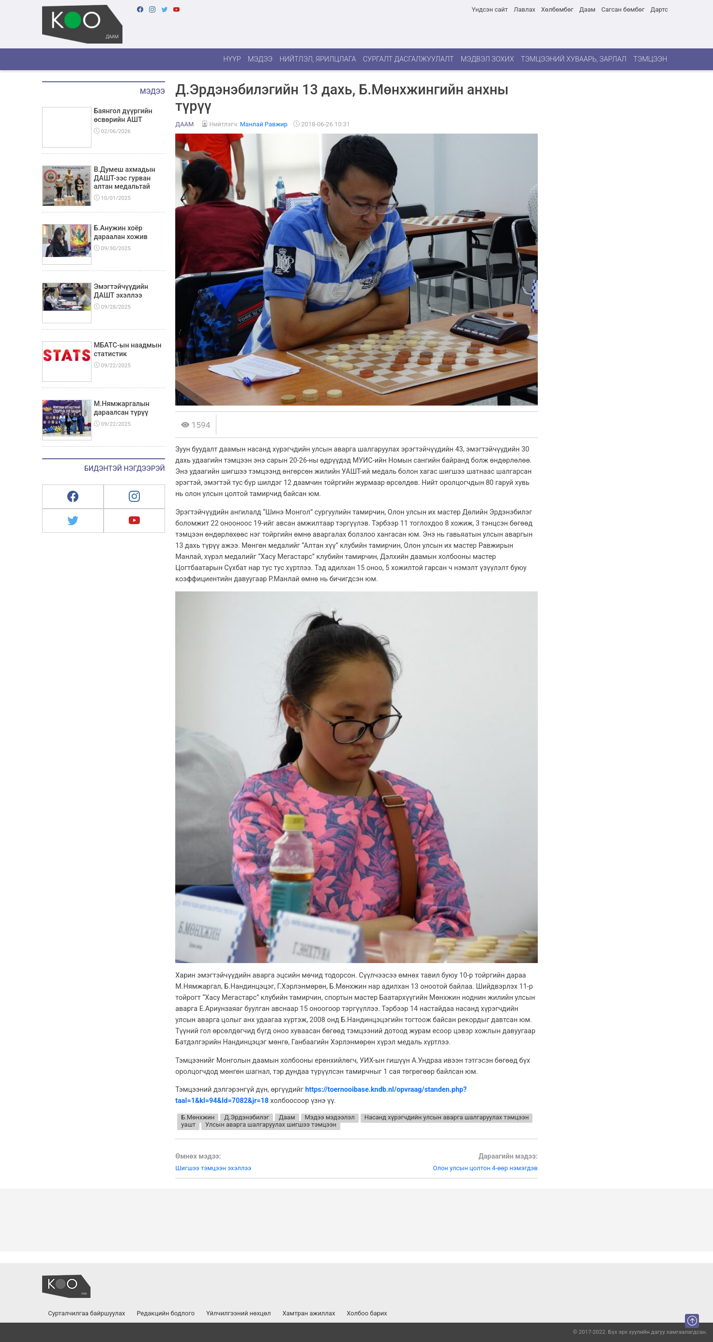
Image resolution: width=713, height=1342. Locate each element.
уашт (188, 1124)
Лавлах (524, 9)
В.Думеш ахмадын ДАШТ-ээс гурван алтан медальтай (124, 178)
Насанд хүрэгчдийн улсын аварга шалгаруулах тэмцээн (446, 1117)
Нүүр (232, 59)
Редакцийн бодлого (166, 1313)
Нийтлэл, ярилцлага (317, 59)
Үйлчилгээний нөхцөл (238, 1313)
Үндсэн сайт (489, 9)
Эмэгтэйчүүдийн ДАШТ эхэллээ (121, 291)
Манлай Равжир (264, 124)
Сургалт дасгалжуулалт (408, 59)
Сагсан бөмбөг (622, 9)
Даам (587, 9)
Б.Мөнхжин (197, 1117)
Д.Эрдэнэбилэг (246, 1117)
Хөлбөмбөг (557, 9)
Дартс (659, 9)
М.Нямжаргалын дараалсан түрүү (122, 408)
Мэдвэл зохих (487, 59)
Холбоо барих (367, 1313)
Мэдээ (260, 59)
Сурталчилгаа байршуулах (86, 1313)
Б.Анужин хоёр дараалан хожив (121, 232)
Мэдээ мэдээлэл (330, 1117)
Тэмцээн (650, 59)
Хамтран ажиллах (308, 1313)
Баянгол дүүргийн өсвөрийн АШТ (123, 115)
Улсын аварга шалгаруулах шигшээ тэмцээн (270, 1124)
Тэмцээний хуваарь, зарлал (573, 59)
